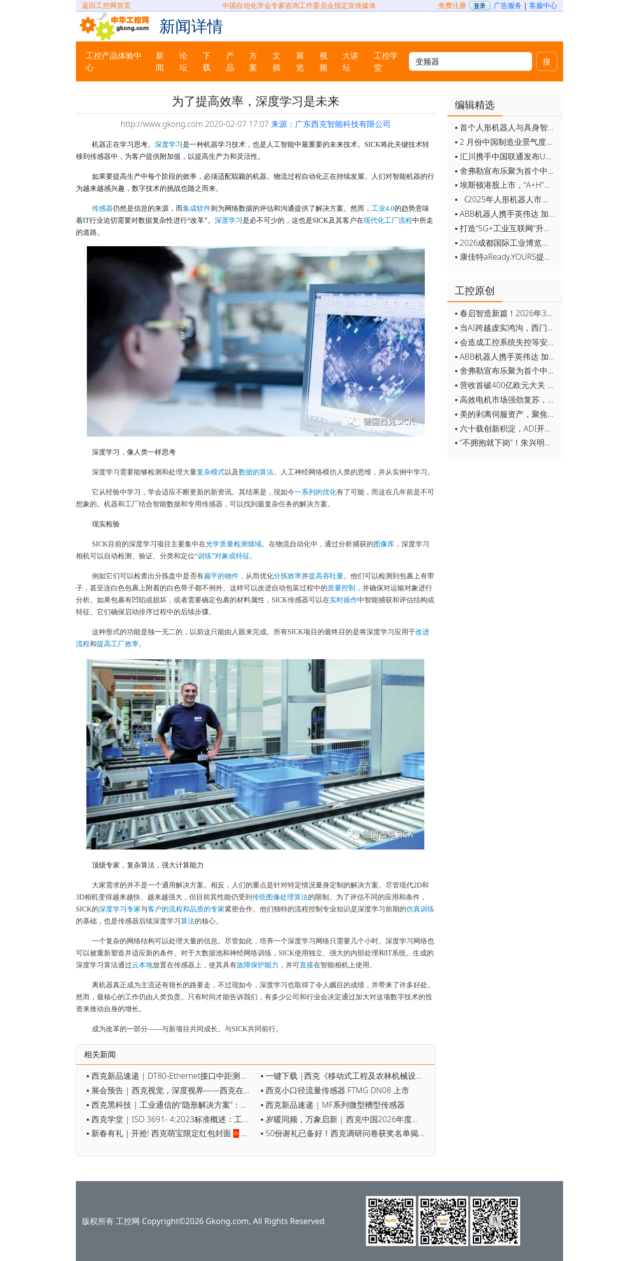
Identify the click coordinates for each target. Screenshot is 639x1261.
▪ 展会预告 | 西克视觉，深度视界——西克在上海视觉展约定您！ (171, 1090)
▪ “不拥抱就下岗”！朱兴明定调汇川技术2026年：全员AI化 (506, 442)
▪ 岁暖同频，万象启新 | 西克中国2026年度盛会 (344, 1119)
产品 (230, 61)
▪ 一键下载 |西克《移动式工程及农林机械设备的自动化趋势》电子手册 (345, 1075)
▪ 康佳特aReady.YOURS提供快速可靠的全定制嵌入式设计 (506, 256)
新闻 (160, 61)
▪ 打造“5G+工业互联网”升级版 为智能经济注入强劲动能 (506, 228)
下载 (207, 61)
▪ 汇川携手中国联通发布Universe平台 (506, 156)
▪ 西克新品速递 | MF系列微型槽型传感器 (333, 1104)
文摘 (277, 61)
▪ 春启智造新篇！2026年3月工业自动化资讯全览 (506, 313)
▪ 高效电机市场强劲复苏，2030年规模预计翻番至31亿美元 (506, 399)
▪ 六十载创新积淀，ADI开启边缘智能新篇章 (506, 428)
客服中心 (543, 5)
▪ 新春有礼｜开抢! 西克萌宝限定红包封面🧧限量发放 (171, 1133)
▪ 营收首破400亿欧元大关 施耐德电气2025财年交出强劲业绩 (506, 385)
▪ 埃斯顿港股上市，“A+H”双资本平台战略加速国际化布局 (506, 184)
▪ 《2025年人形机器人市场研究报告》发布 (506, 199)
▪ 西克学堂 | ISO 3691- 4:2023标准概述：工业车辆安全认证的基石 (171, 1119)
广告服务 (508, 5)
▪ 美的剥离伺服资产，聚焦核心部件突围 (506, 414)
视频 (323, 61)
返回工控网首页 (106, 5)
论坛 (183, 61)
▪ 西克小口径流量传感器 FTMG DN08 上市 (335, 1090)
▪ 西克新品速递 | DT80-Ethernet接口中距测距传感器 (171, 1075)
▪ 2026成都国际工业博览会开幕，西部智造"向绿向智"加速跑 (506, 242)
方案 (253, 61)
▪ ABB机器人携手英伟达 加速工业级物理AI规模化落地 (506, 213)
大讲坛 (350, 61)
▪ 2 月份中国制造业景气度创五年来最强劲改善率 (506, 141)
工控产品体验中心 (114, 61)
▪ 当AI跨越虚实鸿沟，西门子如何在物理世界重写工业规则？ (506, 327)
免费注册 (452, 5)
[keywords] (470, 61)
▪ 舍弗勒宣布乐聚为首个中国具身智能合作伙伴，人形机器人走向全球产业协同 (506, 170)
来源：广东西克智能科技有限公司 (331, 123)
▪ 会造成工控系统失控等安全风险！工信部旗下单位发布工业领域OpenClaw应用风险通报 (506, 342)
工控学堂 (386, 61)
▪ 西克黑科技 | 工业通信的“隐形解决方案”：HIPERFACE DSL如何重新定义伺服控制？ (171, 1104)
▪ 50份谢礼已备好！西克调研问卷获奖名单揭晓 (343, 1133)
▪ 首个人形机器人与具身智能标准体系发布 (506, 127)
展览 (300, 61)
